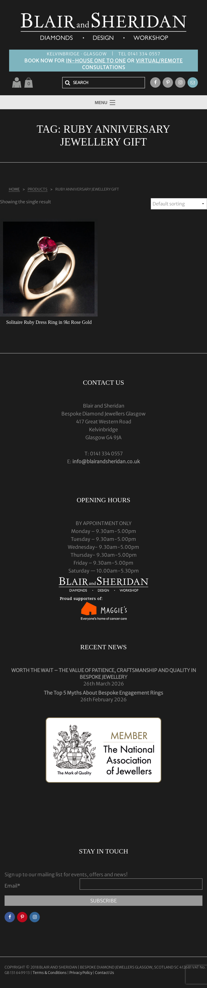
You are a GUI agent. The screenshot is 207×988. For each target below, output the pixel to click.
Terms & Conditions (50, 972)
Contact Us (104, 972)
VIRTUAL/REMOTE (159, 61)
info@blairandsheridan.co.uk (106, 461)
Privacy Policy (80, 972)
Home (14, 189)
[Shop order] (179, 203)
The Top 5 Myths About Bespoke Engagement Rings (103, 693)
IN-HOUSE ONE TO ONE (96, 61)
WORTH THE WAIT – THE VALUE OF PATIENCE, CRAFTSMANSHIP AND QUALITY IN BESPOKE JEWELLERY (103, 673)
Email (12, 886)
